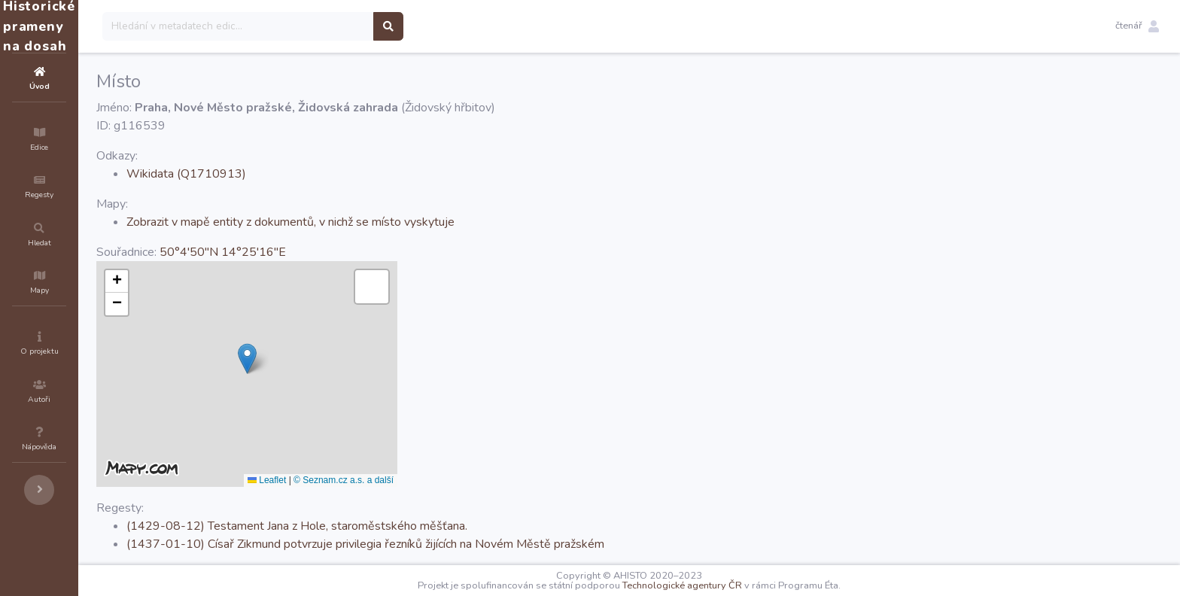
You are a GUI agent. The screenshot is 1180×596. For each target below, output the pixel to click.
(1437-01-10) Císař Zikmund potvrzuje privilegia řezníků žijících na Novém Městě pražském (456, 544)
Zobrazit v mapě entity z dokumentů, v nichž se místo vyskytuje (381, 222)
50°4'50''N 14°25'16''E (313, 252)
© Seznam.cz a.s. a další (434, 480)
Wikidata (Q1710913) (276, 174)
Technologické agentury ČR (727, 585)
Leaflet (357, 480)
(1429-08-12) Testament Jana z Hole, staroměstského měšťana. (387, 526)
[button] (1137, 26)
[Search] (328, 26)
